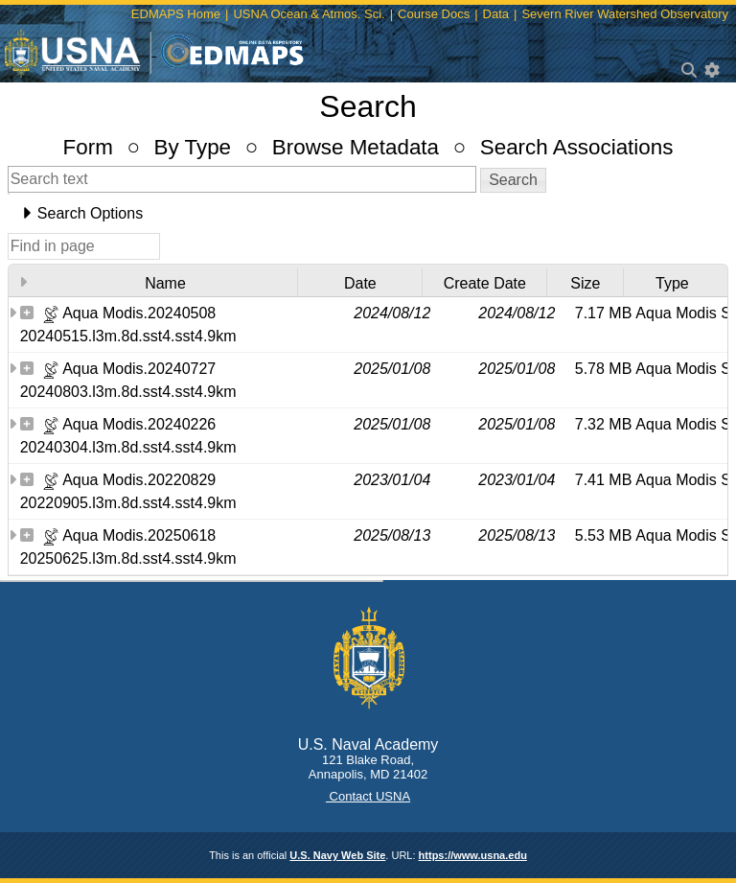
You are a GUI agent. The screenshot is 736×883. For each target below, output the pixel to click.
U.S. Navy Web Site (337, 855)
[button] (513, 180)
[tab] (368, 214)
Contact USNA (368, 796)
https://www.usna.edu (473, 855)
